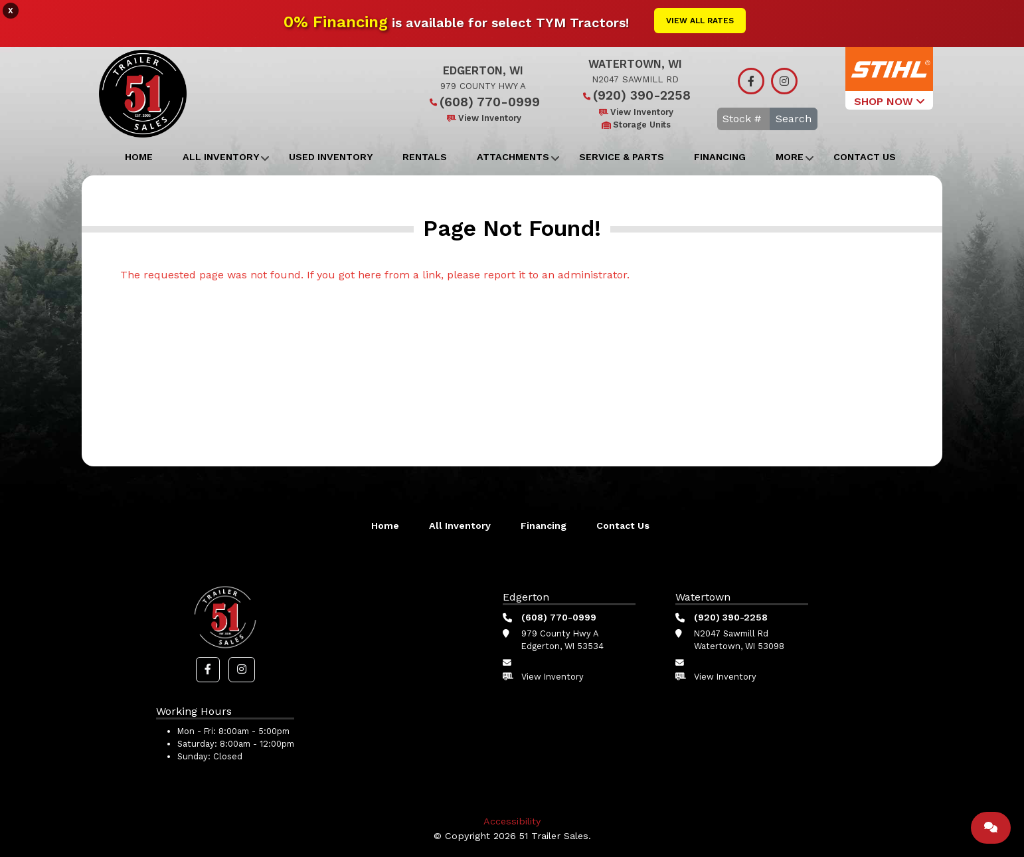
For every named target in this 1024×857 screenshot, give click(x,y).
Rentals (424, 156)
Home (139, 156)
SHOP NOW (889, 101)
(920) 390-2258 (635, 95)
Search (793, 118)
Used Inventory (331, 156)
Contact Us (864, 156)
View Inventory (483, 118)
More (790, 156)
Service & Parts (621, 156)
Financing (720, 156)
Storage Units (635, 125)
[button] (208, 669)
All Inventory (221, 156)
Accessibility (512, 821)
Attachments (513, 156)
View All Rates (700, 20)
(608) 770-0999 (483, 102)
